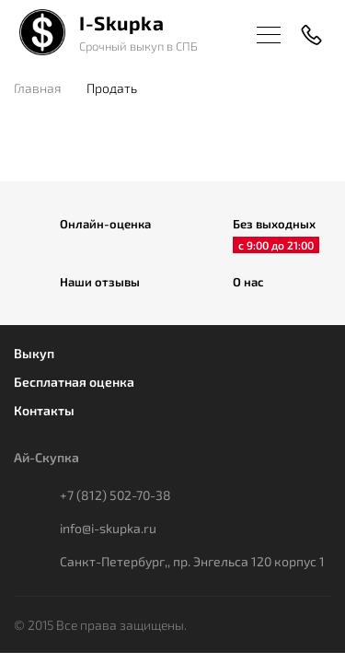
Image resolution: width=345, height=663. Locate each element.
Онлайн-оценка (105, 223)
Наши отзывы (100, 281)
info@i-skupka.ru (108, 528)
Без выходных (274, 225)
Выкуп (34, 353)
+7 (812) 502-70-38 (115, 495)
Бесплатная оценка (74, 382)
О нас (248, 281)
